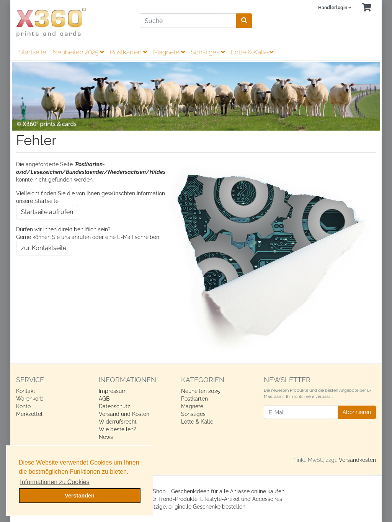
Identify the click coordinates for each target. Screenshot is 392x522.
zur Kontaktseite (43, 248)
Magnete (169, 52)
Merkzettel (29, 414)
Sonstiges (208, 52)
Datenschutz (114, 406)
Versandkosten (357, 460)
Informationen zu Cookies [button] (54, 482)
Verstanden (80, 496)
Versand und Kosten (124, 414)
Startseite (32, 52)
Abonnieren (357, 412)
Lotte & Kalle (252, 52)
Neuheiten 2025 (78, 52)
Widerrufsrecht (118, 422)
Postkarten (128, 52)
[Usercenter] (335, 8)
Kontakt (25, 391)
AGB (104, 399)
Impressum (113, 391)
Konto (23, 406)
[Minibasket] (366, 8)
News (106, 437)
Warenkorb (30, 399)
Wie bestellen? (117, 429)
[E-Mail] (301, 412)
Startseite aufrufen (47, 212)
